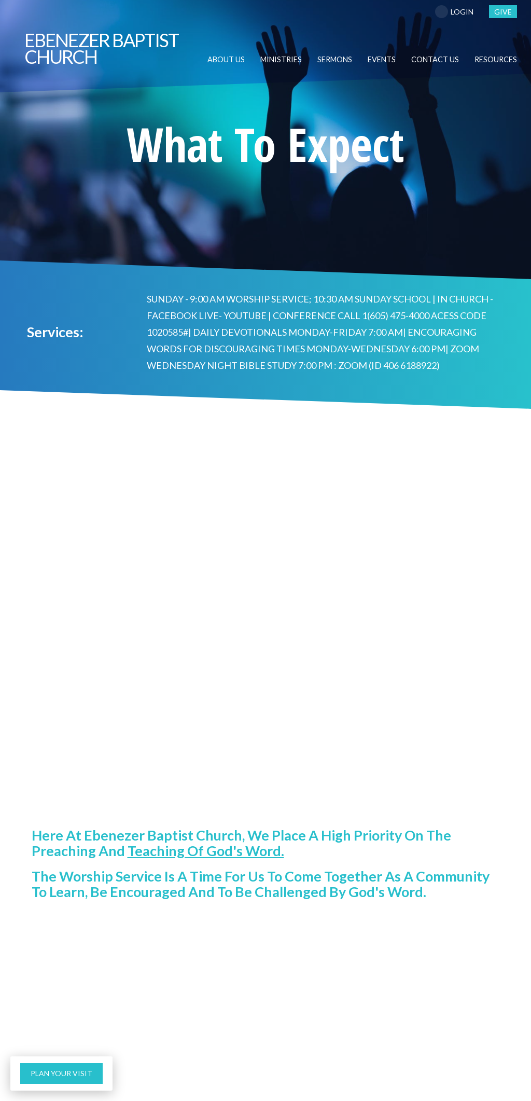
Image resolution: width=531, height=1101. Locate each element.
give (503, 11)
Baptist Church (101, 48)
